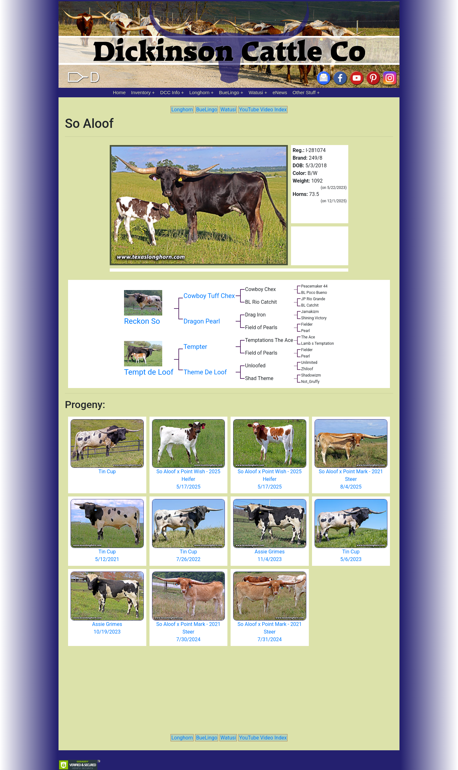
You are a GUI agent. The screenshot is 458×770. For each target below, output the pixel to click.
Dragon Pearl (202, 321)
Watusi (256, 92)
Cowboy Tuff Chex (209, 296)
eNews (280, 92)
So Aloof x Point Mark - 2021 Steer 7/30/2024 (188, 631)
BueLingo (229, 92)
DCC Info (170, 92)
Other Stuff (304, 92)
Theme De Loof (205, 372)
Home (119, 92)
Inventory (141, 92)
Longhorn (199, 92)
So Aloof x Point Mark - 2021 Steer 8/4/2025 (351, 479)
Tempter (195, 346)
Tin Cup (107, 471)
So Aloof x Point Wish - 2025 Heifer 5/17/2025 (188, 479)
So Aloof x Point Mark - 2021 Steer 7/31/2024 (270, 631)
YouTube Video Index (263, 110)
